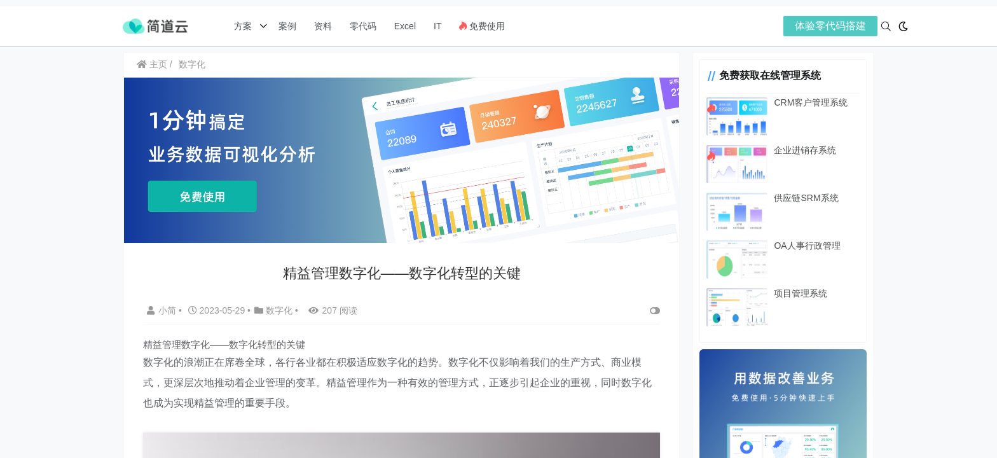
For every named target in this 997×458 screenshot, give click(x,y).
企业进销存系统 (794, 150)
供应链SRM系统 (795, 198)
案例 (286, 26)
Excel (405, 26)
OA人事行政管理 (796, 245)
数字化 (192, 64)
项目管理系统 (789, 293)
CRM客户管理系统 (800, 102)
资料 (323, 26)
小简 (163, 307)
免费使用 (482, 26)
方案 (244, 26)
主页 (152, 64)
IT (437, 26)
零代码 (363, 26)
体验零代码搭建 (830, 25)
